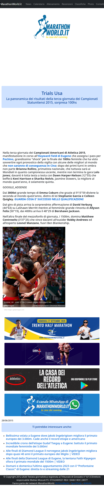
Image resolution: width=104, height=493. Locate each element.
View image (8, 310)
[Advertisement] (52, 64)
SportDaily (76, 483)
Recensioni (67, 4)
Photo (91, 4)
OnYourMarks (62, 483)
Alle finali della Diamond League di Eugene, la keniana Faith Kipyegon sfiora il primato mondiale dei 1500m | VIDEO (51, 459)
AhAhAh (87, 483)
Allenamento (53, 4)
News (28, 4)
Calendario (38, 4)
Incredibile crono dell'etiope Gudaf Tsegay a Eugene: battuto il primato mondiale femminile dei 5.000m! (51, 444)
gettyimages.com (18, 310)
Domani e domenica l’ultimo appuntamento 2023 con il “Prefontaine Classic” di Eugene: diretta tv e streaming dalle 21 (50, 467)
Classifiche (80, 4)
